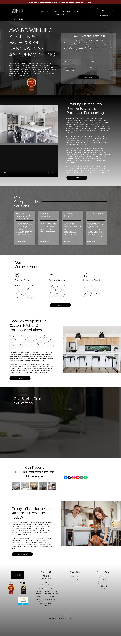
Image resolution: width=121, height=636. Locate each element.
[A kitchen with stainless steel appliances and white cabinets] (25, 486)
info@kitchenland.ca (46, 585)
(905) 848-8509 (46, 578)
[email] (82, 478)
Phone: (66, 61)
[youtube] (19, 19)
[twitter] (14, 19)
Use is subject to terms (79, 51)
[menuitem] (45, 11)
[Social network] (22, 19)
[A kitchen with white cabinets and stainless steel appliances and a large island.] (16, 486)
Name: (66, 55)
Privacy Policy (67, 618)
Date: (65, 67)
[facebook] (12, 19)
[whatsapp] (86, 478)
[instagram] (17, 19)
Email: (92, 61)
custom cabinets (87, 138)
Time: (91, 67)
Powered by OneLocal (55, 618)
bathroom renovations (96, 136)
